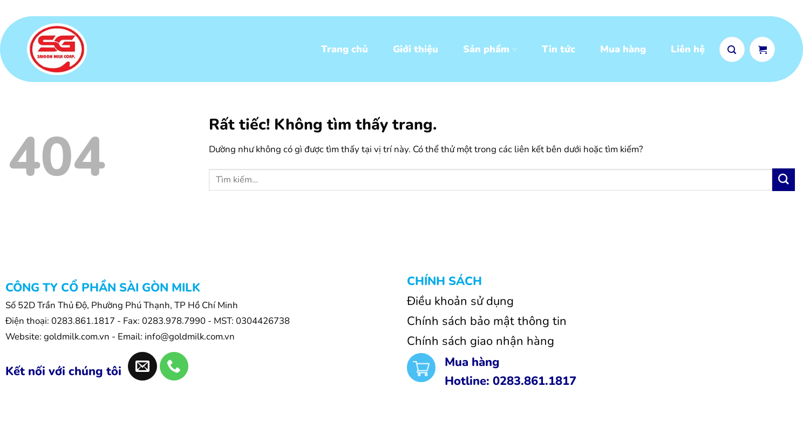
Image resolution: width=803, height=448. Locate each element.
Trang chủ (344, 50)
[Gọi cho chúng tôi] (174, 368)
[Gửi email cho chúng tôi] (142, 368)
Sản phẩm (489, 50)
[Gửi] (783, 182)
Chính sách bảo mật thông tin (487, 323)
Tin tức (558, 50)
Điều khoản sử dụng (460, 303)
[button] (732, 50)
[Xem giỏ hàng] (762, 50)
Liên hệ (688, 50)
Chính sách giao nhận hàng (480, 343)
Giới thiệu (415, 50)
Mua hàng (623, 50)
